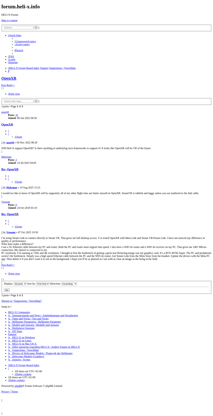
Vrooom (5, 201)
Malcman (6, 156)
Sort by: (38, 283)
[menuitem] (25, 41)
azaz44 (5, 112)
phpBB (18, 386)
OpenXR (8, 78)
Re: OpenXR (9, 169)
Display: (15, 283)
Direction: (63, 283)
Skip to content (9, 20)
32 (16, 115)
